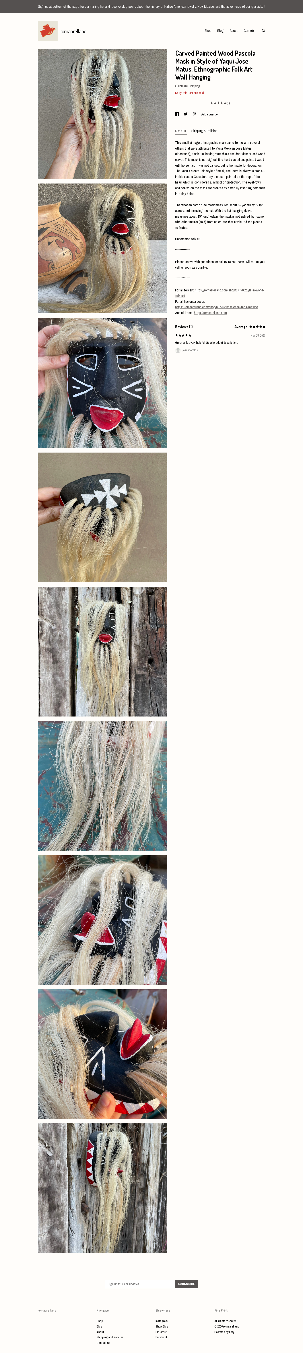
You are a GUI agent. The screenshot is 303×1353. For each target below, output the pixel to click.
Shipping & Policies (204, 130)
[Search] (263, 31)
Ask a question (210, 114)
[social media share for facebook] (177, 114)
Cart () (249, 30)
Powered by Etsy (224, 1332)
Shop (207, 30)
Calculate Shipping (187, 86)
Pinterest (161, 1332)
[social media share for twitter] (186, 114)
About (234, 30)
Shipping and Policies (110, 1337)
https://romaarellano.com (210, 312)
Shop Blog (161, 1326)
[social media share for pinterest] (195, 114)
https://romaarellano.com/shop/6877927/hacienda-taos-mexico (216, 307)
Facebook (161, 1337)
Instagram (161, 1321)
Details (181, 130)
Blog (220, 30)
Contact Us (103, 1343)
